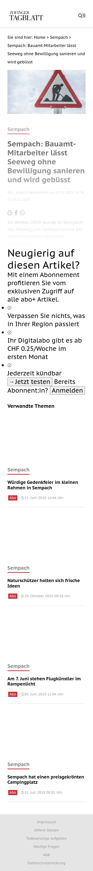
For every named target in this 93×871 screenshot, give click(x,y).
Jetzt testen (29, 382)
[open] (82, 15)
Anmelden (67, 390)
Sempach (18, 469)
